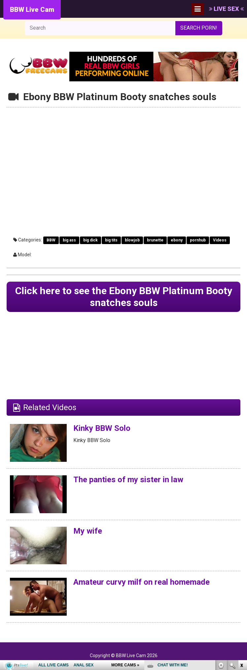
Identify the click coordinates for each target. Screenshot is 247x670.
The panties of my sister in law (128, 479)
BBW (51, 240)
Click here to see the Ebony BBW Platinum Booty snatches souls (123, 296)
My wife (87, 531)
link (241, 567)
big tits (111, 240)
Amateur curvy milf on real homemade (141, 582)
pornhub (198, 240)
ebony (177, 240)
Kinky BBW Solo (101, 428)
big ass (69, 240)
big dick (90, 240)
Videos (220, 240)
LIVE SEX (226, 8)
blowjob (132, 240)
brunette (155, 240)
